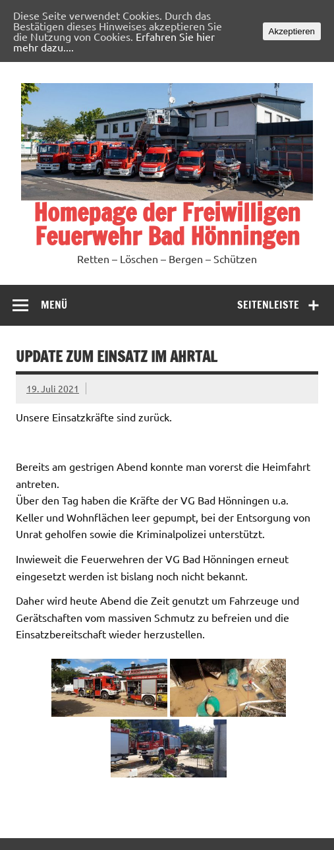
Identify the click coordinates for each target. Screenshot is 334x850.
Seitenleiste (268, 304)
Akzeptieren (292, 31)
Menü (54, 304)
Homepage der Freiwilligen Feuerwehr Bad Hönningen (167, 224)
